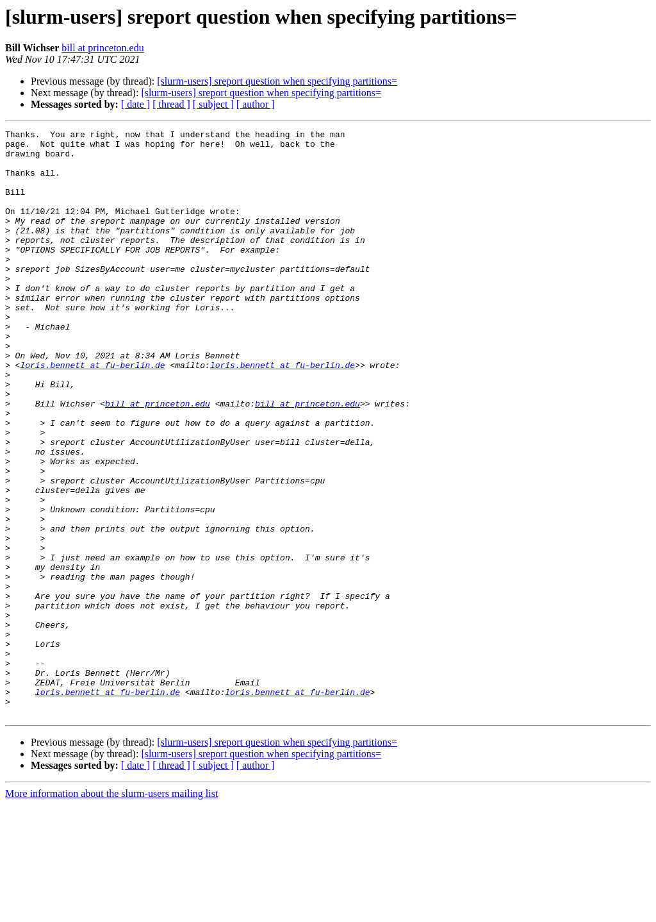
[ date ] (135, 104)
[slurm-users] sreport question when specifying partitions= (277, 81)
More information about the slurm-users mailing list (111, 910)
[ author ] (255, 104)
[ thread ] (171, 104)
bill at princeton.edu (103, 47)
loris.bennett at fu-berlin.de (92, 413)
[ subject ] (213, 104)
